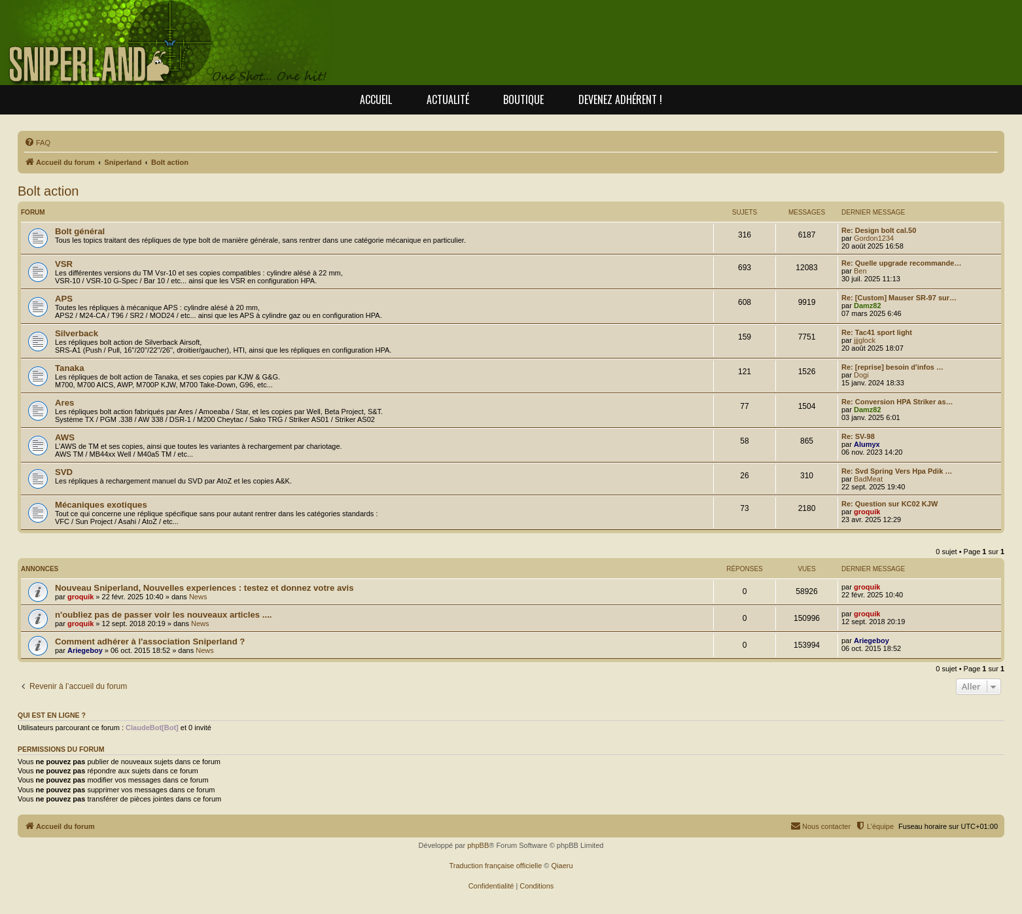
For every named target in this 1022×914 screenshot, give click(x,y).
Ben (860, 271)
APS (64, 299)
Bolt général (80, 231)
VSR (64, 264)
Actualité (448, 99)
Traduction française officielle (495, 866)
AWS (65, 437)
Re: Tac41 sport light (876, 332)
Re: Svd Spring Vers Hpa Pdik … (896, 471)
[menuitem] (37, 142)
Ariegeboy (85, 650)
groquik (867, 512)
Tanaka (69, 368)
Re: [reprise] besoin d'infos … (892, 367)
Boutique (523, 99)
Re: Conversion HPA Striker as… (897, 402)
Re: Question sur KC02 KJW (889, 504)
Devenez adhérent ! (620, 99)
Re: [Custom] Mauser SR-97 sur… (899, 298)
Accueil (376, 99)
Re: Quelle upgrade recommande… (901, 263)
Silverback (76, 333)
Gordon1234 (874, 238)
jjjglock (864, 340)
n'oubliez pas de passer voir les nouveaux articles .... (163, 615)
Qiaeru (562, 866)
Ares (64, 403)
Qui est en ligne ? (52, 715)
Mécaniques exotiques (101, 505)
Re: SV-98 (858, 436)
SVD (64, 472)
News (198, 597)
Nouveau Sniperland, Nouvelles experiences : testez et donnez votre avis (204, 588)
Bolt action (48, 191)
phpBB (478, 845)
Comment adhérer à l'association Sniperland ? (150, 641)
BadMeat (868, 479)
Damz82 (867, 305)
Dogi (861, 375)
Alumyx (867, 444)
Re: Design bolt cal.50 (878, 230)
